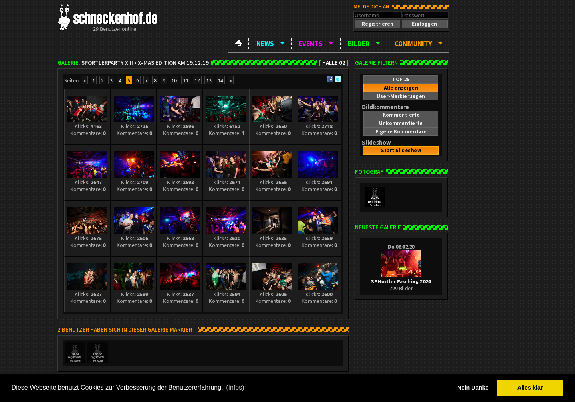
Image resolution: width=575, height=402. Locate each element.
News (265, 43)
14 (220, 80)
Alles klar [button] (530, 387)
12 (197, 80)
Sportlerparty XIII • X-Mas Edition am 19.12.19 (145, 62)
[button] (377, 24)
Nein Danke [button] (472, 387)
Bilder (358, 43)
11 (185, 80)
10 (174, 80)
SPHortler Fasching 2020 (401, 278)
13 (209, 80)
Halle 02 (333, 62)
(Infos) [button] (235, 387)
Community (413, 43)
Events (311, 43)
